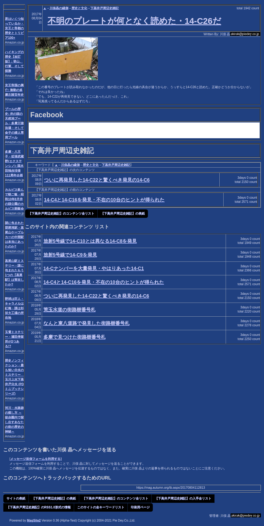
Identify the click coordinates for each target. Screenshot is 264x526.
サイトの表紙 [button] (15, 498)
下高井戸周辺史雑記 (104, 8)
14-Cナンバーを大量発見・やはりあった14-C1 (93, 268)
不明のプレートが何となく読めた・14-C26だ (134, 21)
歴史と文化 (79, 8)
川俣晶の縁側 (59, 8)
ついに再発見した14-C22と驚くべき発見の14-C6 (97, 179)
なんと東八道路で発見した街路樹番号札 (86, 323)
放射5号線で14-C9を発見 (70, 254)
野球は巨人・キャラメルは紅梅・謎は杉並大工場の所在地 (14, 308)
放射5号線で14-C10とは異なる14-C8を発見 (90, 241)
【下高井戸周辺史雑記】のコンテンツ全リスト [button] (61, 213)
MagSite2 (34, 520)
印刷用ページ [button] (140, 507)
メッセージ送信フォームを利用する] (35, 459)
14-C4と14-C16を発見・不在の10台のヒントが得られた (104, 199)
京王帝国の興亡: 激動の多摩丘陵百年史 (14, 90)
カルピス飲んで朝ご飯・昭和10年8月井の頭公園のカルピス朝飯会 (14, 199)
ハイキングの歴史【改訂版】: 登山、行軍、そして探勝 (14, 61)
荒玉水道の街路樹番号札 (69, 309)
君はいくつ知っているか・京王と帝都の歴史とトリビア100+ (14, 28)
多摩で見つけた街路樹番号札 (74, 337)
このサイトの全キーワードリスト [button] (100, 507)
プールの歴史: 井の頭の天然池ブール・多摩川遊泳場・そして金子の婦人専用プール (14, 123)
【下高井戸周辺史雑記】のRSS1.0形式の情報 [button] (38, 507)
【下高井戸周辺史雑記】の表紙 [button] (123, 213)
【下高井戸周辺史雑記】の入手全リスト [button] (183, 498)
